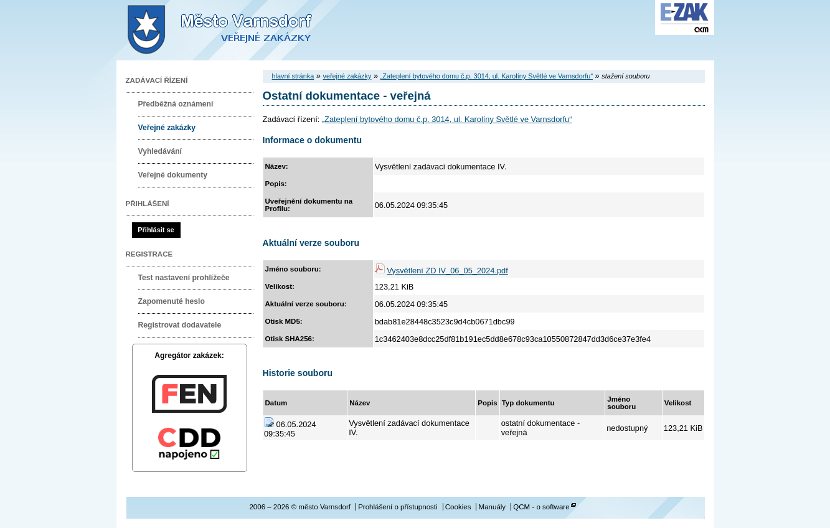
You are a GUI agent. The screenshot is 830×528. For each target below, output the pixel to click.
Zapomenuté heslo (171, 301)
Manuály (492, 507)
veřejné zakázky (347, 76)
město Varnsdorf (240, 30)
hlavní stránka (293, 76)
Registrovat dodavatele (180, 325)
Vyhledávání (160, 151)
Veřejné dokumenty (172, 175)
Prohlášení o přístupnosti (397, 507)
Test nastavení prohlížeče (184, 277)
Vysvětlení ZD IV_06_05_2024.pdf (447, 270)
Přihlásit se (156, 229)
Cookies (458, 507)
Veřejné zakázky (167, 127)
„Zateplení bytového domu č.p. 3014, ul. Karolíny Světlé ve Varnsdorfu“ (486, 76)
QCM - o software (541, 507)
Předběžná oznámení (176, 104)
